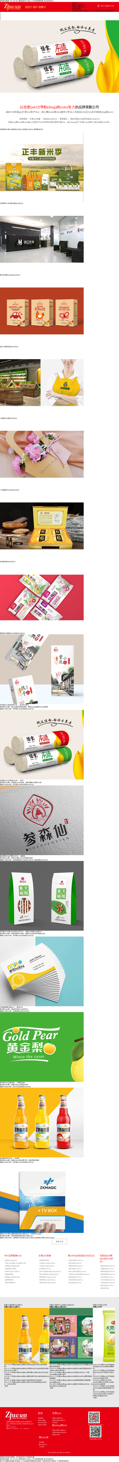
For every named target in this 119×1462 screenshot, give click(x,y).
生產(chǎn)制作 (42, 1424)
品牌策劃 (75, 10)
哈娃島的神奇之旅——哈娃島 (9, 1158)
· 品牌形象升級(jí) (44, 1260)
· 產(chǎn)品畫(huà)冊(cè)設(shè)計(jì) (50, 1271)
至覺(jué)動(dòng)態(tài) (59, 1430)
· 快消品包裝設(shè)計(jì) (75, 1260)
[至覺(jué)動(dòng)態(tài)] (19, 1364)
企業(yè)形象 (41, 1420)
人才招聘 (41, 1446)
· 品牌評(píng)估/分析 (10, 1260)
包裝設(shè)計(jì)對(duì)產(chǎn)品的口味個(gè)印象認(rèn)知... (103, 1394)
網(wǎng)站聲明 (52, 1452)
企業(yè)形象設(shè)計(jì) (86, 10)
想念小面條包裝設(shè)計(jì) (9, 346)
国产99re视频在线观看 (7, 1461)
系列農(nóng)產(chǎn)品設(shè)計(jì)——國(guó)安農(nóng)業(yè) (21, 931)
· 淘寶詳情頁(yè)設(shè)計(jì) (47, 1282)
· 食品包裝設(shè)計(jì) (74, 1282)
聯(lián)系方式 (43, 1444)
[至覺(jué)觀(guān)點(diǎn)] (65, 1364)
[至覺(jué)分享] (105, 1364)
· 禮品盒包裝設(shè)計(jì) (107, 1266)
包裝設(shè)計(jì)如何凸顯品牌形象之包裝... (103, 1388)
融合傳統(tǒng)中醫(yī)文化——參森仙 (12, 856)
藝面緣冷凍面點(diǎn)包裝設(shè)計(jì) (12, 633)
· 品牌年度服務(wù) (10, 1282)
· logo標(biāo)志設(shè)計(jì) (47, 1263)
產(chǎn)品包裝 (42, 1422)
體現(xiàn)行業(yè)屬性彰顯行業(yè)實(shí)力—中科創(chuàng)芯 (21, 1234)
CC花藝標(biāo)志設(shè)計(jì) (9, 490)
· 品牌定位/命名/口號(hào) (12, 1271)
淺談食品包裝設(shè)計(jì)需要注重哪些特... (103, 1366)
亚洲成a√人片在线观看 (22, 1461)
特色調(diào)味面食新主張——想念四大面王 (14, 705)
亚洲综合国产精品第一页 (50, 1461)
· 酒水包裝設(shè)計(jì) (74, 1268)
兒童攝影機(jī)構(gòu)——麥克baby (11, 1007)
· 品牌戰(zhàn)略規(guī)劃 (11, 1266)
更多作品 (59, 1242)
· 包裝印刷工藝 (104, 1288)
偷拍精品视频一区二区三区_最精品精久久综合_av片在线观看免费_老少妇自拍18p (26, 1)
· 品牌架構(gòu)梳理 (10, 1268)
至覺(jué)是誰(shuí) (57, 1418)
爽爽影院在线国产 (36, 1461)
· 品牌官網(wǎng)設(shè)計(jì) (47, 1277)
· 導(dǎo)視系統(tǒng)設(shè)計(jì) (49, 1274)
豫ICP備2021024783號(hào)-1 (64, 1452)
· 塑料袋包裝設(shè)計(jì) (107, 1271)
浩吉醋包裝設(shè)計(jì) (7, 561)
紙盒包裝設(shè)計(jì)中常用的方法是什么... (103, 1372)
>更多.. (6, 1386)
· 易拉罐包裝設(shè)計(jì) (107, 1274)
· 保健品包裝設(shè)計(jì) (75, 1266)
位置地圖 (41, 1442)
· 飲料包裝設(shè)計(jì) (74, 1263)
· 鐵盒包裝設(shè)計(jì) (106, 1285)
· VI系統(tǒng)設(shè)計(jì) (46, 1266)
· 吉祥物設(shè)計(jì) (45, 1268)
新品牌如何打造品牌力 (35, 1380)
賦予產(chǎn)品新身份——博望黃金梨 (12, 1082)
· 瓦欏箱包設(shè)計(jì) (106, 1268)
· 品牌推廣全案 (8, 1280)
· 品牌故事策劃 (8, 1274)
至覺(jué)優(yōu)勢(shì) (58, 1420)
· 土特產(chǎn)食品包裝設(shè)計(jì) (78, 1274)
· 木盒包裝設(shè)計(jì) (106, 1277)
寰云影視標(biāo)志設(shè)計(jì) (10, 275)
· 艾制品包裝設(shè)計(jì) (75, 1280)
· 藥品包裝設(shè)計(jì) (74, 1277)
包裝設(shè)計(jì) (100, 10)
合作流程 (54, 1422)
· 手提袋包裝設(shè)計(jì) (107, 1282)
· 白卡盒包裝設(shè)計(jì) (107, 1280)
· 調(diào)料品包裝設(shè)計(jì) (77, 1271)
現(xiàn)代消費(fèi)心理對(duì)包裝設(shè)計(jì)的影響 (103, 1382)
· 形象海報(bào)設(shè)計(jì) (47, 1280)
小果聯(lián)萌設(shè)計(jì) (8, 418)
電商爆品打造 (110, 10)
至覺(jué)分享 (56, 1434)
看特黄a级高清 (64, 1461)
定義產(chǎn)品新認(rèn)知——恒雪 (11, 780)
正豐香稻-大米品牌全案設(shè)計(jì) (11, 203)
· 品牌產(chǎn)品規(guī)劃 (12, 1277)
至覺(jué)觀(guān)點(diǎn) (59, 1432)
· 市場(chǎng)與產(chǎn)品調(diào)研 (15, 1263)
